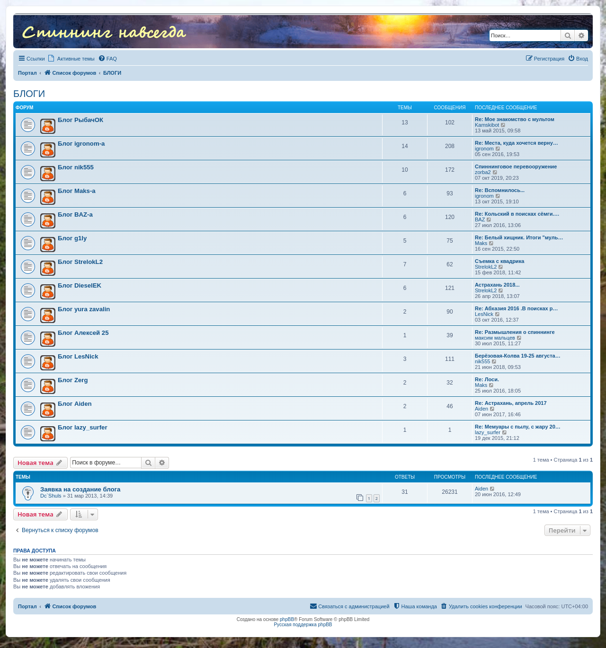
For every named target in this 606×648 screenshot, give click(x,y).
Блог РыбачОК (80, 119)
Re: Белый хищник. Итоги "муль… (519, 237)
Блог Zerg (73, 380)
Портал (27, 73)
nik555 (482, 361)
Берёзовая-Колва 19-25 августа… (518, 356)
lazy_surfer (487, 432)
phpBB (287, 619)
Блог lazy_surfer (82, 427)
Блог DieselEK (79, 285)
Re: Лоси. (487, 379)
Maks (481, 243)
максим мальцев (495, 338)
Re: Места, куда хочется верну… (516, 143)
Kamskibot (487, 125)
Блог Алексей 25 (83, 332)
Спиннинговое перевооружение (516, 166)
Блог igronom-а (81, 143)
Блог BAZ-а (75, 214)
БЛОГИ (29, 93)
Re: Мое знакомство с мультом (514, 119)
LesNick (484, 314)
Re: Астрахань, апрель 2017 (511, 403)
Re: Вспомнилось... (500, 190)
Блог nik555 (76, 167)
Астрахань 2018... (497, 285)
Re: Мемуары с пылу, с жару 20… (518, 426)
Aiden (481, 409)
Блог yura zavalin (84, 309)
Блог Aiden (75, 403)
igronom (484, 148)
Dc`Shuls (51, 496)
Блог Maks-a (77, 190)
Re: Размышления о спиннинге (515, 332)
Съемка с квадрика (499, 261)
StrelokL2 (486, 267)
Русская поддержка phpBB (303, 624)
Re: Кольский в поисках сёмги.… (517, 214)
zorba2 (483, 172)
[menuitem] (107, 58)
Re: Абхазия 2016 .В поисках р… (516, 308)
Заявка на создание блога (80, 489)
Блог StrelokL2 (80, 261)
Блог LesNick (78, 356)
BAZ (480, 219)
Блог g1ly (72, 238)
